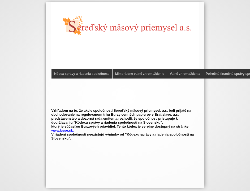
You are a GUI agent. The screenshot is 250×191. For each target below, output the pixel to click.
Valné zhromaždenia (185, 74)
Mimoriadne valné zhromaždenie (139, 74)
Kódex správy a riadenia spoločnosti (82, 74)
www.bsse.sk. (62, 130)
